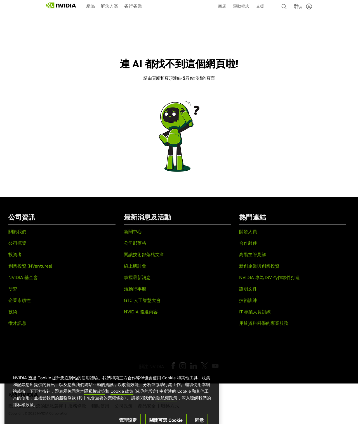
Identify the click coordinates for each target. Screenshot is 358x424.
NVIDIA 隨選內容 (141, 312)
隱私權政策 (94, 404)
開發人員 (248, 231)
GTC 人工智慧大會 (142, 300)
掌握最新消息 (137, 277)
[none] (285, 4)
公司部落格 (135, 243)
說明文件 (248, 289)
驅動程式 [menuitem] (241, 6)
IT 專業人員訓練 (255, 312)
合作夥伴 (248, 243)
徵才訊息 (17, 323)
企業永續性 (19, 300)
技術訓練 (248, 300)
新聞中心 (133, 231)
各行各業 (133, 6)
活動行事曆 (135, 289)
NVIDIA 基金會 (23, 277)
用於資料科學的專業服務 (263, 323)
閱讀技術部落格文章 (144, 254)
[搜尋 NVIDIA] (285, 5)
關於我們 (17, 231)
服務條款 (67, 411)
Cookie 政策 (121, 404)
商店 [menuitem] (222, 6)
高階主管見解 (252, 254)
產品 (90, 6)
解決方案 (110, 6)
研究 (12, 289)
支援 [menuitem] (260, 6)
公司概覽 (17, 243)
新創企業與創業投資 (259, 266)
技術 (12, 312)
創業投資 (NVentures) (30, 266)
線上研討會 (135, 266)
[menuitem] (90, 5)
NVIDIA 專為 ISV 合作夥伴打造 (269, 277)
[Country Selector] (296, 8)
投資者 (15, 254)
